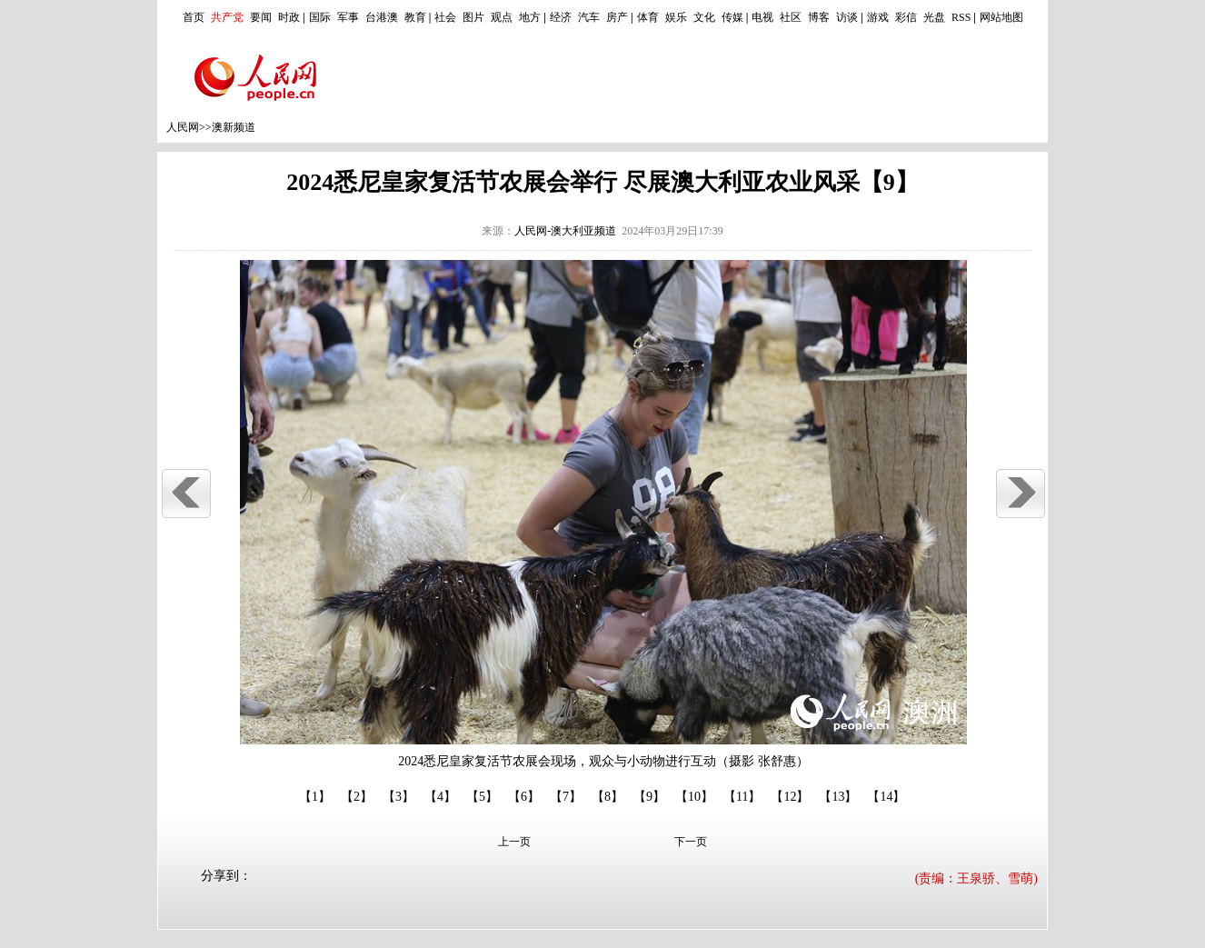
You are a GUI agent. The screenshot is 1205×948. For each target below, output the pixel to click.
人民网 (182, 127)
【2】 (357, 796)
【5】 (482, 796)
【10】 (694, 796)
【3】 (398, 796)
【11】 (742, 796)
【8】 (607, 796)
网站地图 (1001, 17)
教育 (415, 17)
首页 (193, 17)
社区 (791, 17)
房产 (617, 17)
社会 (445, 17)
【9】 (649, 796)
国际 (320, 17)
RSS (961, 17)
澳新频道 (233, 127)
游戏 (878, 17)
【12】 (790, 796)
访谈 (847, 17)
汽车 (589, 17)
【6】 (524, 796)
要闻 (261, 17)
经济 (561, 17)
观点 (502, 17)
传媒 (732, 17)
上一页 (514, 841)
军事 (348, 17)
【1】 (315, 796)
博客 (819, 17)
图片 (473, 17)
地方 (530, 17)
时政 (289, 17)
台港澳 (381, 17)
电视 (762, 17)
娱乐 (676, 17)
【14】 (886, 796)
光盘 (934, 17)
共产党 (227, 17)
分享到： (226, 876)
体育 (648, 17)
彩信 (906, 17)
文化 (704, 17)
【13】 (838, 796)
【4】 (440, 796)
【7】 (566, 796)
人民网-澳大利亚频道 (565, 231)
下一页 (690, 841)
